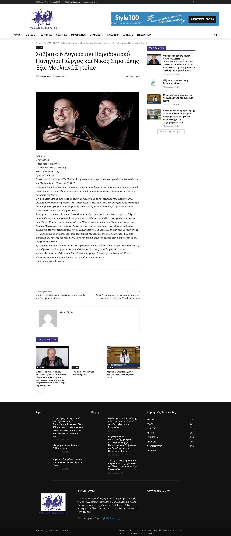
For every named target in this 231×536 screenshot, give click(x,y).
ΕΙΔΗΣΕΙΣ (47, 43)
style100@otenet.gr (110, 518)
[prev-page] (38, 393)
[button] (215, 34)
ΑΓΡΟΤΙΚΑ (40, 367)
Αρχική (39, 43)
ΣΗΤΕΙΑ (56, 43)
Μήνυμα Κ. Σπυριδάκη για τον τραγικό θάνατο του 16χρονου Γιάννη (120, 374)
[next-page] (42, 393)
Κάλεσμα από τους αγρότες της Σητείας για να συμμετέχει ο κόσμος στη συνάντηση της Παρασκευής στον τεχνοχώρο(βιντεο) (179, 116)
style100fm (46, 76)
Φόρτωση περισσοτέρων (171, 131)
